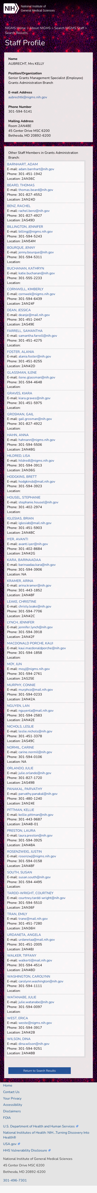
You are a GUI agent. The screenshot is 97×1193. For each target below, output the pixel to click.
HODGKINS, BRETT (22, 476)
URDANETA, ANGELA (24, 935)
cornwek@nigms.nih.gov (37, 294)
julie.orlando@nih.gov (35, 773)
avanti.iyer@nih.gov (33, 544)
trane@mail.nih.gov (33, 918)
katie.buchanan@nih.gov (37, 273)
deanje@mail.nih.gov (34, 315)
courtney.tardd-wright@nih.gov (42, 898)
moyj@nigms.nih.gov (34, 669)
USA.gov (9, 1144)
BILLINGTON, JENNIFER (25, 226)
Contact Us (11, 1092)
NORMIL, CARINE (20, 747)
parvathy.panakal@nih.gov (38, 793)
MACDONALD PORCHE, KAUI (30, 643)
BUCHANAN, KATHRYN (25, 268)
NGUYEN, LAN (18, 705)
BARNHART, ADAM (22, 164)
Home (7, 1085)
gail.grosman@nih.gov (35, 419)
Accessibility (12, 1104)
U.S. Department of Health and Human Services (39, 1126)
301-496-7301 (15, 1180)
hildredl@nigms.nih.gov (36, 460)
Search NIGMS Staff (69, 28)
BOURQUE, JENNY (21, 247)
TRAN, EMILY (17, 914)
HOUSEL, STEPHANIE (23, 497)
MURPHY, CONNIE (21, 685)
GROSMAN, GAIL (20, 414)
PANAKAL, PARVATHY (24, 789)
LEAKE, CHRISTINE (21, 601)
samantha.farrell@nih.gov (38, 335)
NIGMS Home (15, 28)
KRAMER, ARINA (20, 581)
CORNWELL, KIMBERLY (25, 289)
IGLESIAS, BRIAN (20, 518)
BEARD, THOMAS (21, 185)
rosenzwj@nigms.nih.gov (37, 856)
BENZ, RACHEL (19, 206)
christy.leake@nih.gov (35, 606)
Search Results (16, 33)
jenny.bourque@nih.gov (36, 252)
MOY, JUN (14, 664)
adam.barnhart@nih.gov (36, 169)
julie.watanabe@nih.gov (36, 1002)
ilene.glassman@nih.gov (37, 377)
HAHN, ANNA (18, 435)
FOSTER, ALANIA (20, 352)
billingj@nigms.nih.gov (36, 231)
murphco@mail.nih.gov (36, 689)
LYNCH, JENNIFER (20, 622)
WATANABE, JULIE (21, 997)
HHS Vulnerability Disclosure (25, 1150)
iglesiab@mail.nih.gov (35, 523)
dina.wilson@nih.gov (34, 1043)
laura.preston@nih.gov (35, 835)
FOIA (7, 1117)
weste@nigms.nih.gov (35, 1023)
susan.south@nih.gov (35, 877)
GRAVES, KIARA (19, 393)
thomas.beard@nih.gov (36, 190)
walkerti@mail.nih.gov (35, 960)
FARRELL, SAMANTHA (25, 331)
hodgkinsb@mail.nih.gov (37, 481)
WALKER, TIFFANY (21, 955)
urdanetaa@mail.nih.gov (37, 939)
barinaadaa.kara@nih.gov (37, 564)
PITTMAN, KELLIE (20, 810)
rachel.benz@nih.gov (34, 211)
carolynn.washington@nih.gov (41, 981)
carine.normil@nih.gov (35, 752)
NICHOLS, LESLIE (20, 726)
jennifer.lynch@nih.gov (36, 627)
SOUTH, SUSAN (19, 872)
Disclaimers (12, 1111)
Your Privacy (12, 1098)
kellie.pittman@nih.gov (36, 814)
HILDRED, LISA (18, 455)
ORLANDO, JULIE (20, 768)
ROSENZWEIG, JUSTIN (24, 851)
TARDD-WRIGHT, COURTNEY (30, 893)
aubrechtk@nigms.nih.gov (27, 97)
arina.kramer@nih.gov (35, 585)
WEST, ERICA (17, 1018)
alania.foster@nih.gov (35, 356)
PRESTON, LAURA (21, 830)
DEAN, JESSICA (19, 310)
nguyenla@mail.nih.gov (36, 710)
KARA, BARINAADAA (24, 560)
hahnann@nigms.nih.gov (37, 440)
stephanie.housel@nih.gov (38, 502)
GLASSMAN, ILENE (22, 372)
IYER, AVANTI (17, 539)
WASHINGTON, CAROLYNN (28, 976)
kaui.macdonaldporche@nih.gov (42, 648)
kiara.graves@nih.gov (34, 398)
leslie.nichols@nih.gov (35, 731)
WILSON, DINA (19, 1039)
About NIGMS (40, 28)
